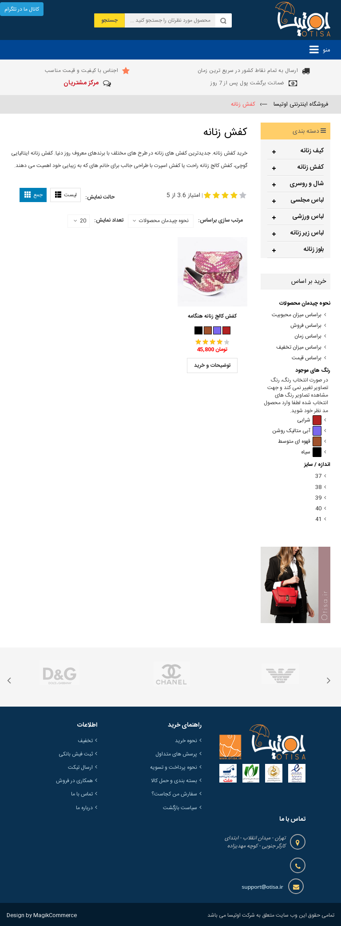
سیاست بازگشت (180, 807)
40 (318, 509)
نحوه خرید (186, 740)
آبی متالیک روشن (296, 431)
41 (318, 519)
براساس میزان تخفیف (298, 347)
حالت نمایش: (100, 197)
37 (318, 476)
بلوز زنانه (314, 249)
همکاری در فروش (74, 780)
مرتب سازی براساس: (220, 220)
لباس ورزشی (308, 216)
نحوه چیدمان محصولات (164, 220)
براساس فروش (305, 326)
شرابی (309, 420)
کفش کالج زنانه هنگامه (212, 316)
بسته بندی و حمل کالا (174, 780)
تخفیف (85, 740)
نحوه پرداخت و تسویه (173, 767)
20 (80, 221)
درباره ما (84, 807)
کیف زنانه (312, 151)
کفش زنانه (310, 167)
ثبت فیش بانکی (76, 754)
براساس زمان (307, 336)
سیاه (311, 452)
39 (318, 498)
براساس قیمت (306, 358)
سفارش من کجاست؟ (174, 794)
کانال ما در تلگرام (21, 9)
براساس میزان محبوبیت (296, 315)
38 (318, 487)
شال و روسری (306, 184)
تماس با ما (82, 794)
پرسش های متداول (176, 754)
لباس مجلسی (307, 200)
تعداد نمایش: (108, 220)
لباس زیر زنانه (307, 233)
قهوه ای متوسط (299, 441)
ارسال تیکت (80, 767)
